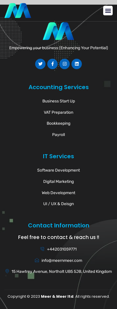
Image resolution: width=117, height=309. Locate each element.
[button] (108, 10)
